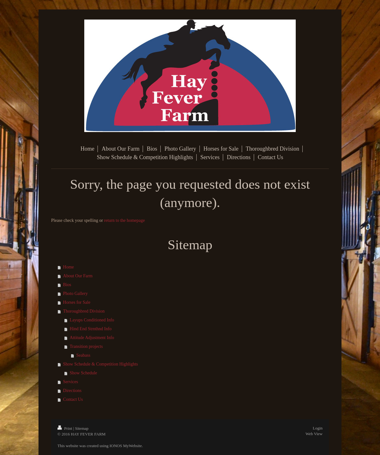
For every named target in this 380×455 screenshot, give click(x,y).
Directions (72, 390)
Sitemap (82, 428)
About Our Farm (77, 276)
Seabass (83, 355)
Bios (67, 284)
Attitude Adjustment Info (92, 337)
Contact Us (73, 399)
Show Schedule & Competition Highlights (100, 364)
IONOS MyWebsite (126, 445)
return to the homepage (124, 220)
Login (318, 428)
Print (65, 428)
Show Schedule (83, 373)
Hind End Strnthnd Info (91, 328)
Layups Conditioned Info (92, 320)
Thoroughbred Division (84, 311)
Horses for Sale (76, 302)
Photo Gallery (75, 293)
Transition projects (86, 346)
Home (68, 267)
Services (70, 381)
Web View (314, 433)
